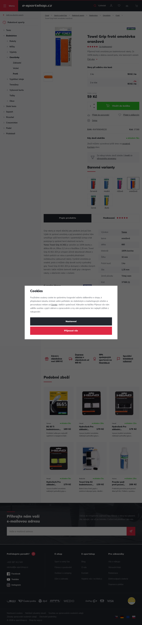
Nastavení (71, 321)
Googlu (54, 305)
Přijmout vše (71, 331)
